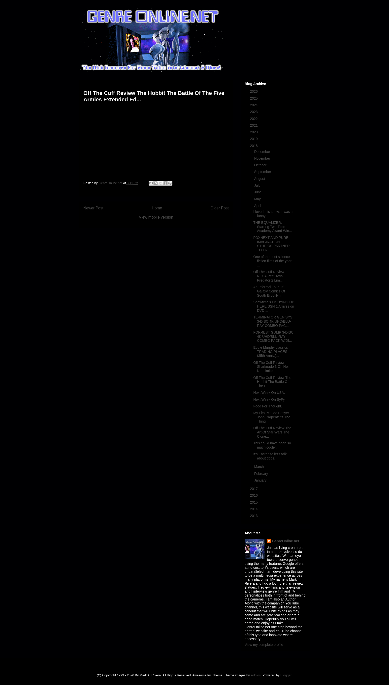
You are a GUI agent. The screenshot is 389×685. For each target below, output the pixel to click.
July (257, 185)
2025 (254, 98)
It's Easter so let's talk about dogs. (270, 456)
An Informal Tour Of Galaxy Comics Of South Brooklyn (269, 291)
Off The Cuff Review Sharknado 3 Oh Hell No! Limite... (271, 367)
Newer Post (93, 208)
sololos (255, 675)
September (263, 172)
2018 (254, 146)
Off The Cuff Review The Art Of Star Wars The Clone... (272, 432)
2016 (254, 495)
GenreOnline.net (285, 541)
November (262, 158)
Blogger (285, 675)
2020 (254, 132)
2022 (254, 119)
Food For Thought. (267, 406)
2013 (254, 516)
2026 (254, 91)
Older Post (219, 208)
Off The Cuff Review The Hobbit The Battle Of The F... (272, 382)
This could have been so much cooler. (272, 445)
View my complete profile (264, 645)
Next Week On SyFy (269, 399)
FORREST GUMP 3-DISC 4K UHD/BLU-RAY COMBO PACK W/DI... (273, 336)
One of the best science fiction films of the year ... (272, 261)
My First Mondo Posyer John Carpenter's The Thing (271, 417)
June (258, 192)
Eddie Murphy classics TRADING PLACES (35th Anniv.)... (270, 351)
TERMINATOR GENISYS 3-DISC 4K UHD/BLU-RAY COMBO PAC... (272, 321)
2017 (254, 489)
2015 (254, 502)
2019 (254, 139)
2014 (254, 509)
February (261, 474)
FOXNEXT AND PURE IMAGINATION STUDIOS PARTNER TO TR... (271, 244)
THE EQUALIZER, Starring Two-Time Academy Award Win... (272, 227)
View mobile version (156, 217)
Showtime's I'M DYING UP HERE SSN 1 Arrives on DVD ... (273, 306)
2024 (254, 105)
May (257, 199)
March (259, 467)
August (260, 179)
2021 (254, 125)
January (260, 480)
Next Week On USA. (269, 393)
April (258, 206)
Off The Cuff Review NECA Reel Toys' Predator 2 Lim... (268, 276)
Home (157, 208)
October (260, 165)
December (262, 152)
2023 (254, 112)
